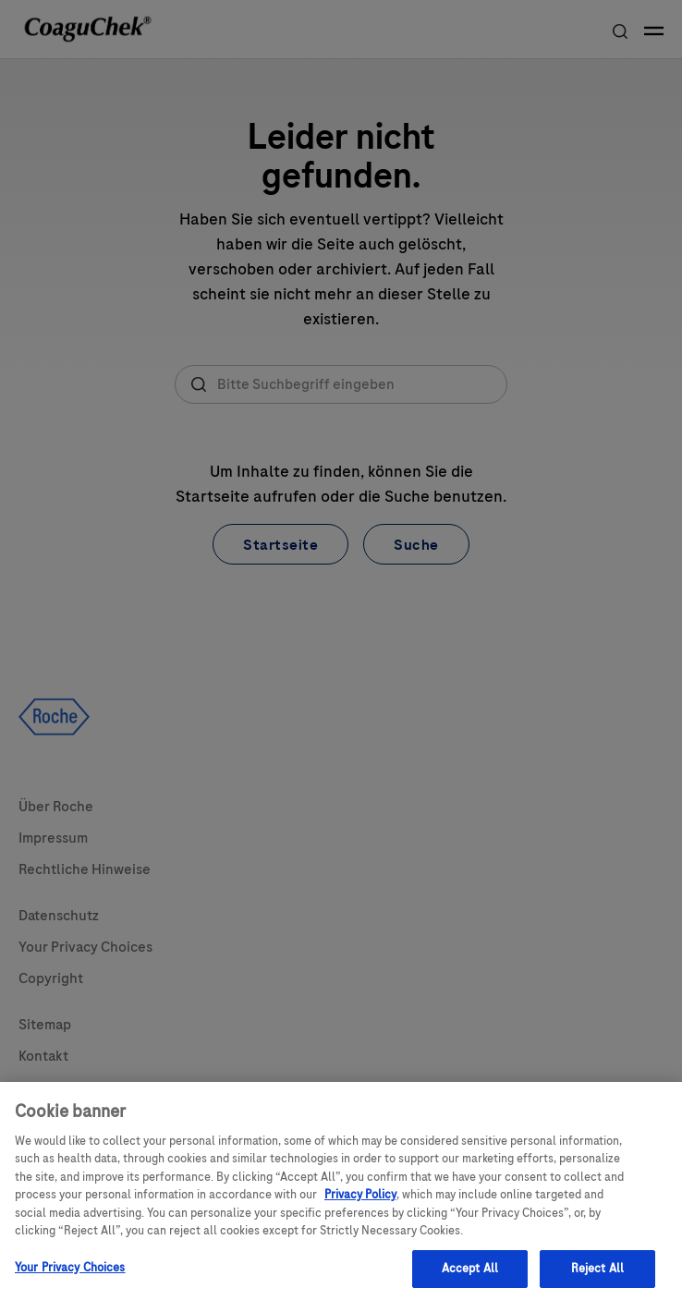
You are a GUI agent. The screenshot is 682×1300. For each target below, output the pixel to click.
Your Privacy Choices (70, 1273)
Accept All (470, 1274)
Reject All (597, 1274)
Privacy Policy (360, 1200)
